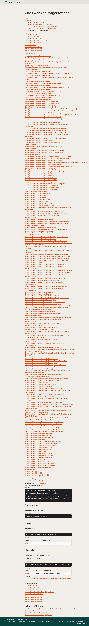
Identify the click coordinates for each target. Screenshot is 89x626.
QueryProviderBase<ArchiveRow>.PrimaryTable (41, 180)
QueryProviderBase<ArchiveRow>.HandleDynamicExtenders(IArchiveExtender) (51, 115)
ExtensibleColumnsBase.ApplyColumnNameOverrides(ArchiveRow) (47, 258)
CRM (39, 483)
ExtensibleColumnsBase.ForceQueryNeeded (40, 445)
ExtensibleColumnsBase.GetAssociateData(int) (40, 384)
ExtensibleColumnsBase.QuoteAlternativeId (39, 457)
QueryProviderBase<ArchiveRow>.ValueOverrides (41, 190)
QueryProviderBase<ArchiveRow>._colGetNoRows (42, 103)
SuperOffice (34, 483)
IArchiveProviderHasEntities (34, 51)
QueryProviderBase (35, 24)
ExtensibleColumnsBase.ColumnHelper (38, 435)
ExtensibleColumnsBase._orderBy (36, 192)
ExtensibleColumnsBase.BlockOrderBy (38, 449)
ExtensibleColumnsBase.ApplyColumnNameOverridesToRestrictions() (48, 256)
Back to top (81, 624)
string (27, 543)
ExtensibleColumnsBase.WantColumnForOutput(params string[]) (46, 264)
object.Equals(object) (32, 471)
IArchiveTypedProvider (32, 41)
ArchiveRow (47, 24)
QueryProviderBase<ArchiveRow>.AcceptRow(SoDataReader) (45, 130)
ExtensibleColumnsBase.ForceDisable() (38, 382)
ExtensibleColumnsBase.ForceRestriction (38, 447)
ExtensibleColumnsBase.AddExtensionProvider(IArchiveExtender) (46, 237)
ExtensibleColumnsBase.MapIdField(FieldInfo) (40, 312)
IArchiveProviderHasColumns (34, 49)
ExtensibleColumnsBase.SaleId (35, 459)
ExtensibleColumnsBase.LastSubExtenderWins (40, 453)
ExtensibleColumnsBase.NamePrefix (37, 461)
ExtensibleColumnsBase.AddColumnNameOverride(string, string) (46, 254)
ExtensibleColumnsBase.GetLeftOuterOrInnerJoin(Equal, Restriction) (47, 298)
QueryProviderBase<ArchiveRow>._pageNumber (41, 107)
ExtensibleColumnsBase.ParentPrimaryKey (39, 455)
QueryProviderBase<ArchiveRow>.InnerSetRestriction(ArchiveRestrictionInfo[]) (51, 109)
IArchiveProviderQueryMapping (35, 35)
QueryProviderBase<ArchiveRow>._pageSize (40, 105)
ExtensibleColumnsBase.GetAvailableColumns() (40, 219)
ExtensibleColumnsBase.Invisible (36, 197)
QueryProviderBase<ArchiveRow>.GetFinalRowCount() (43, 117)
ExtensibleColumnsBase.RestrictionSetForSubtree (41, 443)
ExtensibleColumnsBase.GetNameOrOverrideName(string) (44, 211)
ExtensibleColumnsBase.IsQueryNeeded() (39, 292)
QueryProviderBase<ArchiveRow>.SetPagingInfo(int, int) (43, 160)
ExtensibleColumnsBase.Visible (35, 195)
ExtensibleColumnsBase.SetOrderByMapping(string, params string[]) (47, 221)
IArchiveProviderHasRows (33, 47)
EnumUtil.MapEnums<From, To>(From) (37, 613)
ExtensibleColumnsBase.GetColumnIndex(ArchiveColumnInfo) (45, 388)
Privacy (41, 622)
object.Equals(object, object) (34, 473)
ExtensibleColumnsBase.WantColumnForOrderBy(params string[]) (46, 278)
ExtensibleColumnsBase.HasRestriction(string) (40, 357)
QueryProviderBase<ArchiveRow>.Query (38, 182)
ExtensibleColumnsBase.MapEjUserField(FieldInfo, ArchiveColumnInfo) (48, 317)
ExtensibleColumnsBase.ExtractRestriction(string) (41, 363)
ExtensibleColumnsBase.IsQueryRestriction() (39, 294)
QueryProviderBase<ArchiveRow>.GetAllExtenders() (42, 123)
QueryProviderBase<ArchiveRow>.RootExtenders (41, 186)
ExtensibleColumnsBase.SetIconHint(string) (39, 231)
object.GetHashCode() (32, 477)
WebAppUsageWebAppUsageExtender (42, 28)
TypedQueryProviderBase (39, 26)
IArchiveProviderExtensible (34, 39)
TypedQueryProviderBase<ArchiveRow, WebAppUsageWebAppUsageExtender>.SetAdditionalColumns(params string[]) (49, 77)
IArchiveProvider (30, 45)
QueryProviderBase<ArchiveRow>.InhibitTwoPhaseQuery (44, 170)
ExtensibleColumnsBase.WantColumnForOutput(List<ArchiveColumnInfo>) (49, 270)
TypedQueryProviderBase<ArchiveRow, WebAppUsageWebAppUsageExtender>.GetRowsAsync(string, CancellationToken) (46, 68)
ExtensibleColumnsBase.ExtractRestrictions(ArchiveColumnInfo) (46, 361)
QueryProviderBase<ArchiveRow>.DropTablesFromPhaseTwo (45, 172)
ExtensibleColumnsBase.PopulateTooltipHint (39, 467)
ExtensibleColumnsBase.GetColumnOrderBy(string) (42, 280)
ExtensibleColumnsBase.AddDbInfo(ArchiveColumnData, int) (45, 380)
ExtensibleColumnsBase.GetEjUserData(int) (39, 386)
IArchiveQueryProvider (32, 37)
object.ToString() (30, 469)
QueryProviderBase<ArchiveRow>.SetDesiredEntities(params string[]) (48, 579)
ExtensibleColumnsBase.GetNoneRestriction (39, 205)
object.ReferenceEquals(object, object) (38, 475)
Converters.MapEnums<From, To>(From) (38, 615)
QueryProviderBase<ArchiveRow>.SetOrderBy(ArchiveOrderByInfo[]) (48, 156)
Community (22, 622)
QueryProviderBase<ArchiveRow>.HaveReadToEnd (42, 188)
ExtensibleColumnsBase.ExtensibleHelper (39, 434)
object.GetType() (30, 479)
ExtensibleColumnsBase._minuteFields (38, 193)
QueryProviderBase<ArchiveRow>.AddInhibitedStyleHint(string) (46, 129)
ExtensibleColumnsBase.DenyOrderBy (37, 201)
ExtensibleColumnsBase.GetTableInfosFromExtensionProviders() (46, 241)
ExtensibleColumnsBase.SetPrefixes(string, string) (41, 227)
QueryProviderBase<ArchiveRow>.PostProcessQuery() (43, 113)
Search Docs (61, 622)
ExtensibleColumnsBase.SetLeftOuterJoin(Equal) (41, 300)
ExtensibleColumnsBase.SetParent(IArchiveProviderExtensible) (45, 213)
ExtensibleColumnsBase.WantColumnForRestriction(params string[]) (47, 272)
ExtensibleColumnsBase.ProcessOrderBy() (39, 369)
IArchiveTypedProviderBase (34, 43)
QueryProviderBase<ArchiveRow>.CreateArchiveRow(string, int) (46, 138)
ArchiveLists (43, 483)
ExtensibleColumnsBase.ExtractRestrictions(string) (41, 359)
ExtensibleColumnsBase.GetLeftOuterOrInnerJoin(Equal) (43, 296)
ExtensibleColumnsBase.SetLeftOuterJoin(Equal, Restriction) (45, 302)
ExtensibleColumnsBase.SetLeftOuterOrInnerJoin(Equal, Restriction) (47, 306)
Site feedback (50, 622)
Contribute (80, 622)
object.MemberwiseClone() (34, 481)
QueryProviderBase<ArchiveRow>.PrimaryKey (40, 168)
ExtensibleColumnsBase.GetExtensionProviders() (41, 239)
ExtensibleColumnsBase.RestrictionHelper (39, 437)
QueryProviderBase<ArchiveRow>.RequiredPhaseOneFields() (45, 132)
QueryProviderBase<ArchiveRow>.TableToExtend (41, 176)
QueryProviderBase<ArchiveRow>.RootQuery (40, 174)
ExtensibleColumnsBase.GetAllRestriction (38, 203)
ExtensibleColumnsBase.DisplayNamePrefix (39, 463)
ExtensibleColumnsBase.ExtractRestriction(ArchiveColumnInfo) (45, 365)
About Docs (71, 622)
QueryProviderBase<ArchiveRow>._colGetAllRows (42, 101)
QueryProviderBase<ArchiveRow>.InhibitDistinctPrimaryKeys (45, 184)
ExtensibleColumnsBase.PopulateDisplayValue (40, 465)
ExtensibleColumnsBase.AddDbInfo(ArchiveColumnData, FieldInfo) (47, 378)
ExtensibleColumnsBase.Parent (35, 439)
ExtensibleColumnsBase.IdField (35, 451)
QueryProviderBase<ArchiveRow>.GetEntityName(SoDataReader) (47, 158)
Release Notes (32, 622)
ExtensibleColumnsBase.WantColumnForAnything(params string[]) (46, 286)
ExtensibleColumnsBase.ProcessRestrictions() (40, 367)
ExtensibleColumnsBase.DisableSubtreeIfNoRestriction (43, 441)
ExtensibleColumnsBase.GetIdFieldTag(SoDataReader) (43, 430)
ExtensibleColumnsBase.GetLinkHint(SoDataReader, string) (44, 402)
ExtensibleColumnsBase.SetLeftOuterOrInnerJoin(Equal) (43, 304)
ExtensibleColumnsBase (36, 22)
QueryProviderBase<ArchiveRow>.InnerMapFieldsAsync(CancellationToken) (50, 111)
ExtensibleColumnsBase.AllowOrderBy (38, 199)
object (28, 20)
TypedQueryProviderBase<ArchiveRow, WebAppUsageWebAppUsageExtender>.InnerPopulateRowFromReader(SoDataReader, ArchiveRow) (54, 62)
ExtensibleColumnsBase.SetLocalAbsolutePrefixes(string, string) (46, 229)
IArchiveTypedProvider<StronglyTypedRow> (39, 592)
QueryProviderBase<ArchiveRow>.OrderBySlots (41, 178)
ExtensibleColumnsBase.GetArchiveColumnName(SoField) (44, 432)
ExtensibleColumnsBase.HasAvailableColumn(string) (42, 347)
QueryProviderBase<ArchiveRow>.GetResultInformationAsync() (46, 150)
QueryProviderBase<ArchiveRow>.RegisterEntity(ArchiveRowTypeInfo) (48, 166)
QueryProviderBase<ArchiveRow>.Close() (39, 140)
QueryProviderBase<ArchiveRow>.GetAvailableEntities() (43, 164)
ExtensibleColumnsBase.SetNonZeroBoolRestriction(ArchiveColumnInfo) (49, 404)
